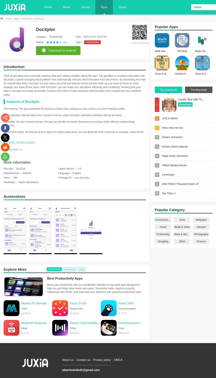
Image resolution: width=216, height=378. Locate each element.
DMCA (118, 359)
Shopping (163, 241)
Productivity (27, 18)
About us (68, 359)
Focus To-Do (78, 303)
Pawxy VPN (126, 303)
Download (185, 104)
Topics (122, 7)
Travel (162, 227)
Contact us (83, 359)
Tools (182, 219)
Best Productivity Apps (65, 278)
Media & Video (182, 227)
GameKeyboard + (129, 323)
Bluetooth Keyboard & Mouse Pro (35, 323)
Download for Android (58, 50)
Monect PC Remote (33, 303)
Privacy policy (102, 359)
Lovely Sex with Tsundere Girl (191, 99)
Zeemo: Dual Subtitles (84, 323)
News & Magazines (182, 234)
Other (182, 241)
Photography (201, 234)
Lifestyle (201, 227)
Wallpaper (201, 219)
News (66, 7)
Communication (163, 219)
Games (85, 7)
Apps (104, 7)
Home (48, 7)
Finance (201, 241)
